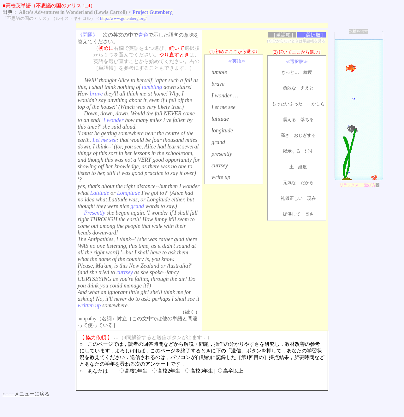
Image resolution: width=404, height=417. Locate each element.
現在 (311, 198)
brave (217, 84)
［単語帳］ (283, 35)
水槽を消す (358, 31)
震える (289, 119)
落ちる (307, 119)
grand (218, 142)
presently (221, 154)
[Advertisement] (191, 25)
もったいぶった (287, 103)
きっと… (290, 72)
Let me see (223, 107)
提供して (291, 214)
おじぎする (305, 135)
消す (309, 151)
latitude (220, 119)
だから (307, 182)
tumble (219, 72)
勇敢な (289, 88)
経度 (302, 167)
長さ (309, 214)
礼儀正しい (292, 198)
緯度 (307, 72)
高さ (285, 135)
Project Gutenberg (153, 12)
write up (220, 177)
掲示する (291, 151)
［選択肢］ (313, 35)
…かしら (316, 103)
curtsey (219, 165)
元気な (289, 182)
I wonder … (224, 95)
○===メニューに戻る (26, 394)
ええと (307, 88)
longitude (222, 130)
